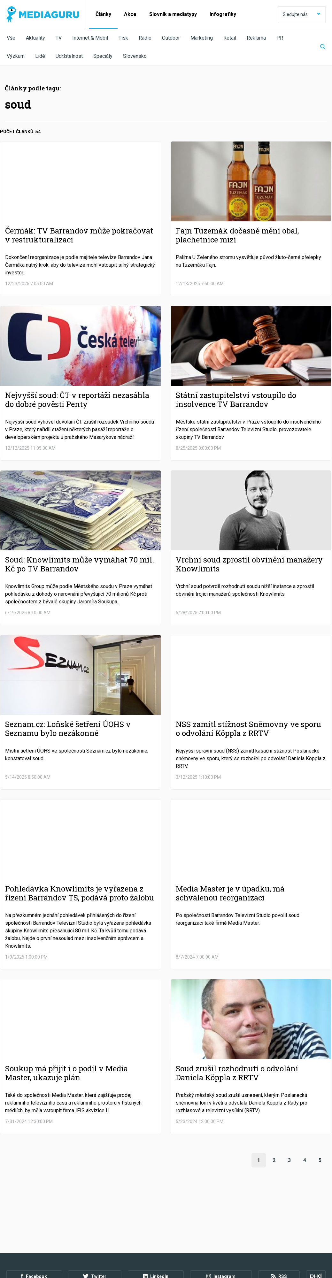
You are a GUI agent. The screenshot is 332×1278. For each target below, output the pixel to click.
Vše (11, 38)
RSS (279, 1225)
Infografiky (223, 14)
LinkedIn (155, 1225)
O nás (12, 1243)
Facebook (34, 1225)
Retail (229, 38)
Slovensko (135, 56)
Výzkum (16, 56)
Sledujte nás (301, 14)
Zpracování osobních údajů (87, 1243)
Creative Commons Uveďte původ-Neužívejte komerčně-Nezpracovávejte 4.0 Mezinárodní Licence (94, 1261)
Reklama (256, 38)
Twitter (94, 1225)
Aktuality (35, 38)
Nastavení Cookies (139, 1243)
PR (279, 38)
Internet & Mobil (90, 38)
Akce (130, 14)
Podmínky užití (39, 1243)
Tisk (123, 38)
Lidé (40, 56)
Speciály (102, 56)
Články (103, 14)
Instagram (220, 1225)
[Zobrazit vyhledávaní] (319, 47)
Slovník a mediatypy (173, 14)
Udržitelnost (69, 56)
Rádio (145, 38)
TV (59, 38)
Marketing (201, 38)
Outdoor (171, 38)
